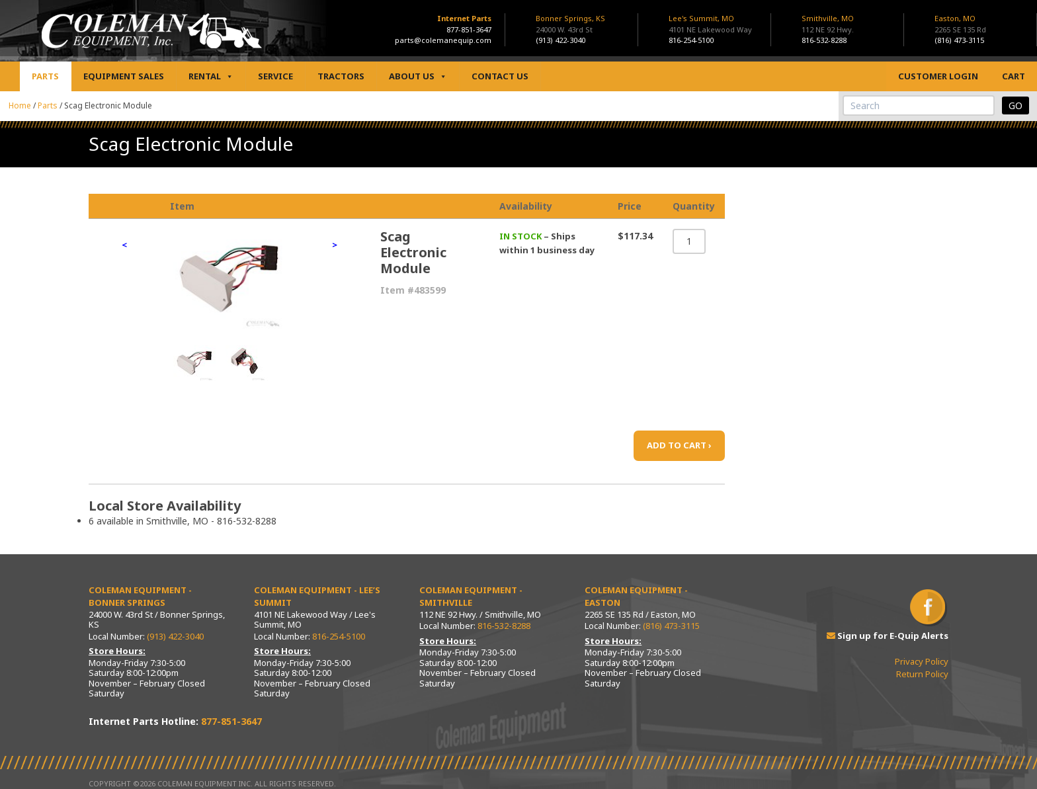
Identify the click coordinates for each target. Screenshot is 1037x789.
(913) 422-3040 (560, 40)
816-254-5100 (691, 40)
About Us (418, 76)
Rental (210, 76)
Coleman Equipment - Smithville (470, 596)
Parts (45, 76)
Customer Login (938, 76)
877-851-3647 (468, 29)
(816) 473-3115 (959, 40)
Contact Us (500, 76)
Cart (1013, 76)
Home (20, 105)
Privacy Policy (921, 661)
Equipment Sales (123, 76)
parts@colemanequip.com (443, 40)
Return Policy (922, 674)
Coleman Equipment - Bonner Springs (140, 596)
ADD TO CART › (679, 445)
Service (275, 76)
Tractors (340, 76)
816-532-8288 (824, 40)
